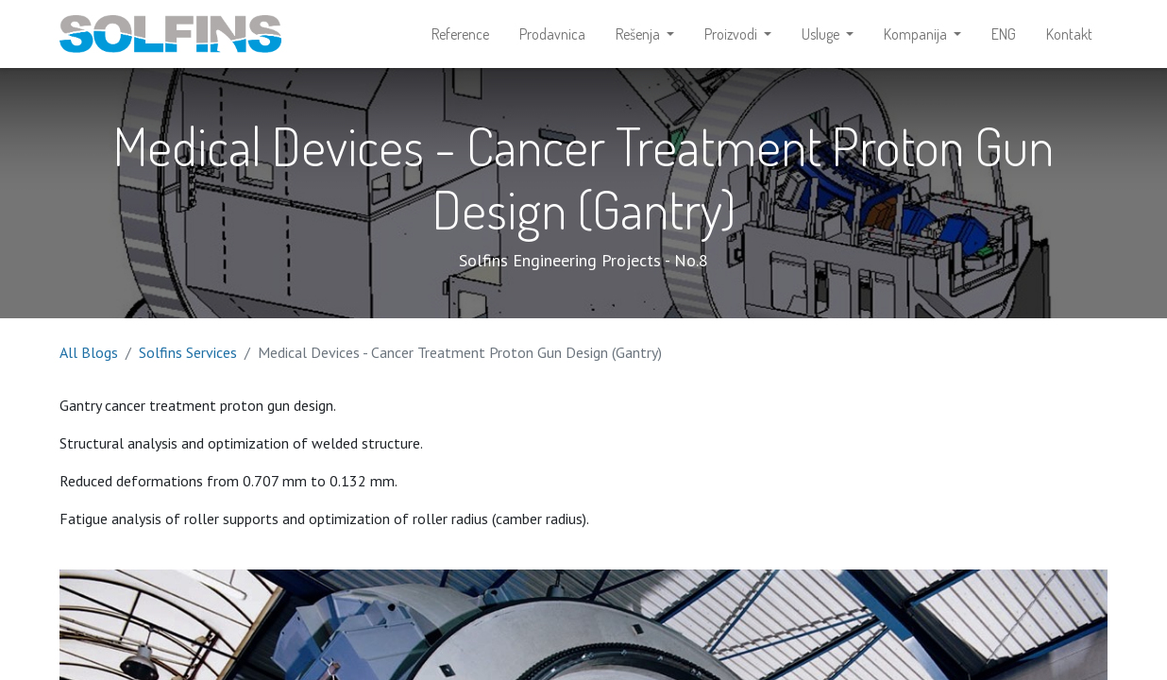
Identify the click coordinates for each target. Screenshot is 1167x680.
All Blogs (88, 352)
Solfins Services (188, 352)
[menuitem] (460, 34)
